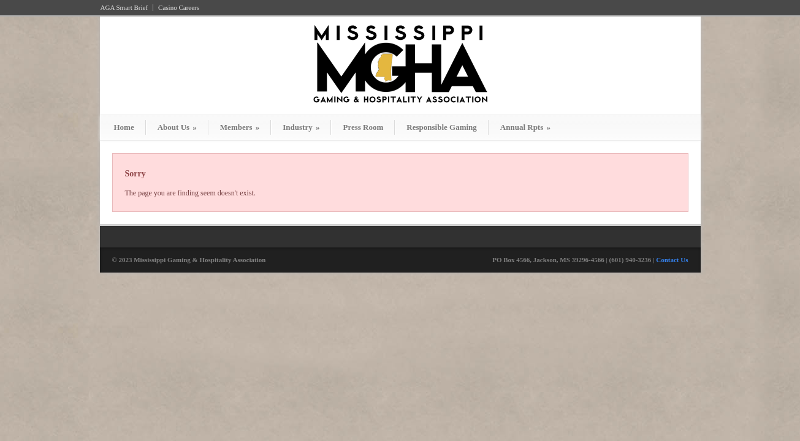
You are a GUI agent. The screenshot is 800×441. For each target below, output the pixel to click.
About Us (177, 127)
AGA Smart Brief (124, 7)
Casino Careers (178, 7)
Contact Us (672, 259)
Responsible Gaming (441, 127)
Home (124, 127)
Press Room (363, 127)
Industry (301, 127)
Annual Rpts (525, 127)
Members (239, 127)
